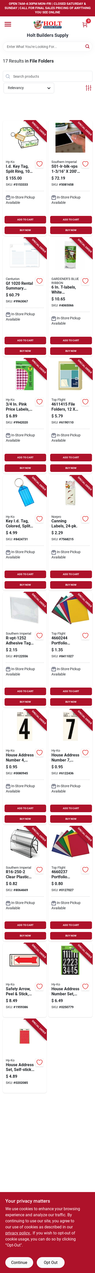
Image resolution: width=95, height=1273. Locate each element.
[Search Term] (47, 47)
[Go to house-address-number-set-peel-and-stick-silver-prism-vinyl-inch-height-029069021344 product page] (70, 980)
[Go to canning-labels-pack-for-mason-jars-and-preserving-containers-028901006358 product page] (70, 533)
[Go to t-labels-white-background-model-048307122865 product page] (70, 297)
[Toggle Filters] (88, 88)
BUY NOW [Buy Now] (25, 230)
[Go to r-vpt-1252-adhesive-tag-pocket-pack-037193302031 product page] (25, 650)
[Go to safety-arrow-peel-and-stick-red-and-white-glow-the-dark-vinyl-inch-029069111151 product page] (25, 980)
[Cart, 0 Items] (84, 24)
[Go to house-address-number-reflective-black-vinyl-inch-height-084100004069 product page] (25, 767)
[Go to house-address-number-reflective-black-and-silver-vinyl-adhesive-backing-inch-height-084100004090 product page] (70, 767)
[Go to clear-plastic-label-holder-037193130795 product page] (25, 884)
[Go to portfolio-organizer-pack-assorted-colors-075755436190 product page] (70, 884)
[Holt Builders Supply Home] (47, 24)
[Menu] (8, 24)
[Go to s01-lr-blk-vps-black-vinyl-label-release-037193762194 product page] (70, 178)
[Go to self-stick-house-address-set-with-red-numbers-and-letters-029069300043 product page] (25, 1056)
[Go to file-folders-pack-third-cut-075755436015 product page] (70, 416)
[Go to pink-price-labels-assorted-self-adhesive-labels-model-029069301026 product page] (25, 416)
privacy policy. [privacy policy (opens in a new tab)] (18, 1233)
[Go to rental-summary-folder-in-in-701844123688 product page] (25, 297)
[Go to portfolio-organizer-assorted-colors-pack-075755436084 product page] (70, 650)
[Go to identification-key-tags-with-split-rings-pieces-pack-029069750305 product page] (25, 178)
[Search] (87, 46)
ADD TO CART (25, 219)
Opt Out (51, 1262)
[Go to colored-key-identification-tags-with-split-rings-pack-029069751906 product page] (25, 533)
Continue (19, 1262)
